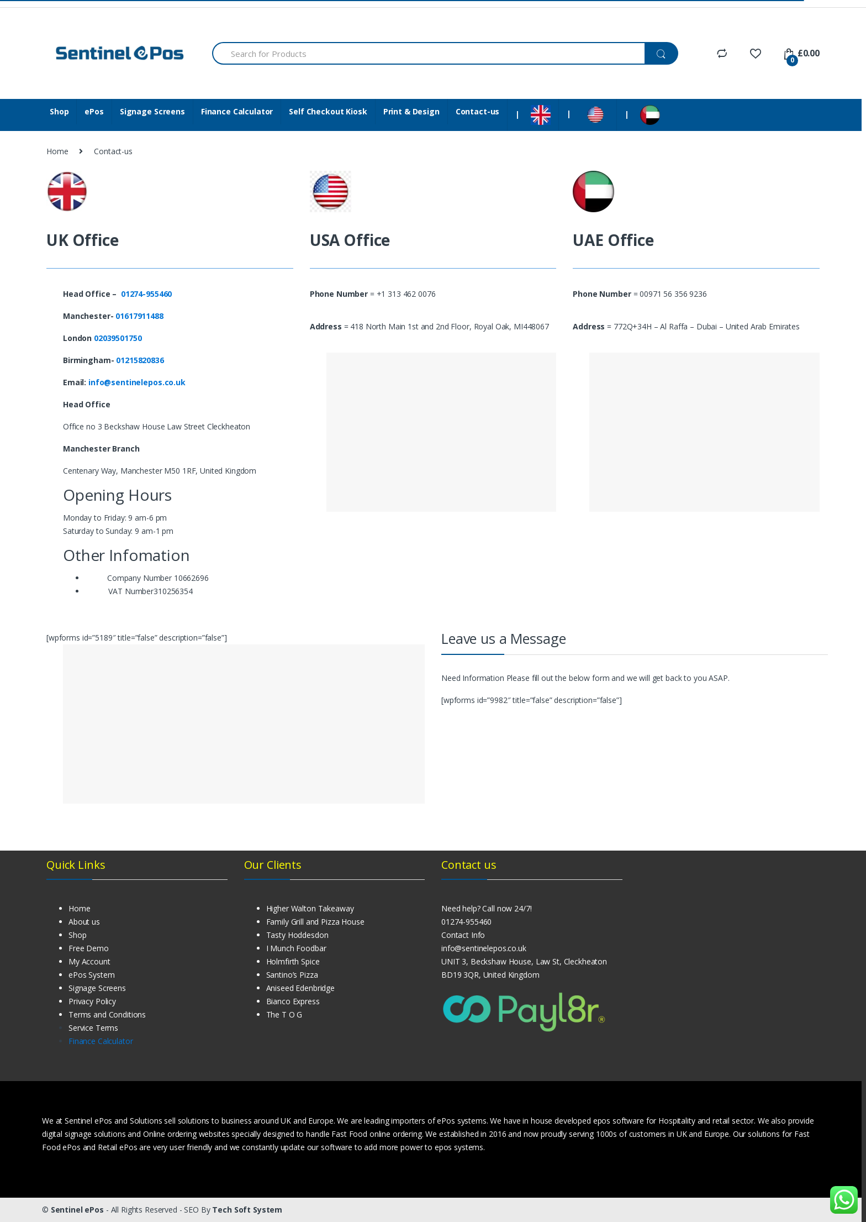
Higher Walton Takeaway (310, 908)
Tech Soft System (247, 1209)
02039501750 (117, 338)
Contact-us (478, 111)
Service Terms (93, 1027)
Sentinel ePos (78, 1209)
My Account (89, 961)
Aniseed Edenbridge (300, 988)
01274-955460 (466, 921)
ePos (94, 111)
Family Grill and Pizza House (315, 921)
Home (57, 151)
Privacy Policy (92, 1001)
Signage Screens (152, 111)
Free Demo (88, 948)
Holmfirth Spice (293, 961)
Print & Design (411, 111)
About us (84, 921)
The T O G (284, 1014)
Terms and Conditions (107, 1014)
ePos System (91, 974)
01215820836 (139, 360)
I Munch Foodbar (296, 948)
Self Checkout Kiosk (328, 111)
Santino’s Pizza (292, 974)
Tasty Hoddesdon (297, 935)
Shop (59, 111)
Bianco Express (293, 1001)
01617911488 (140, 316)
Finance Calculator (237, 111)
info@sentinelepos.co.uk (137, 382)
